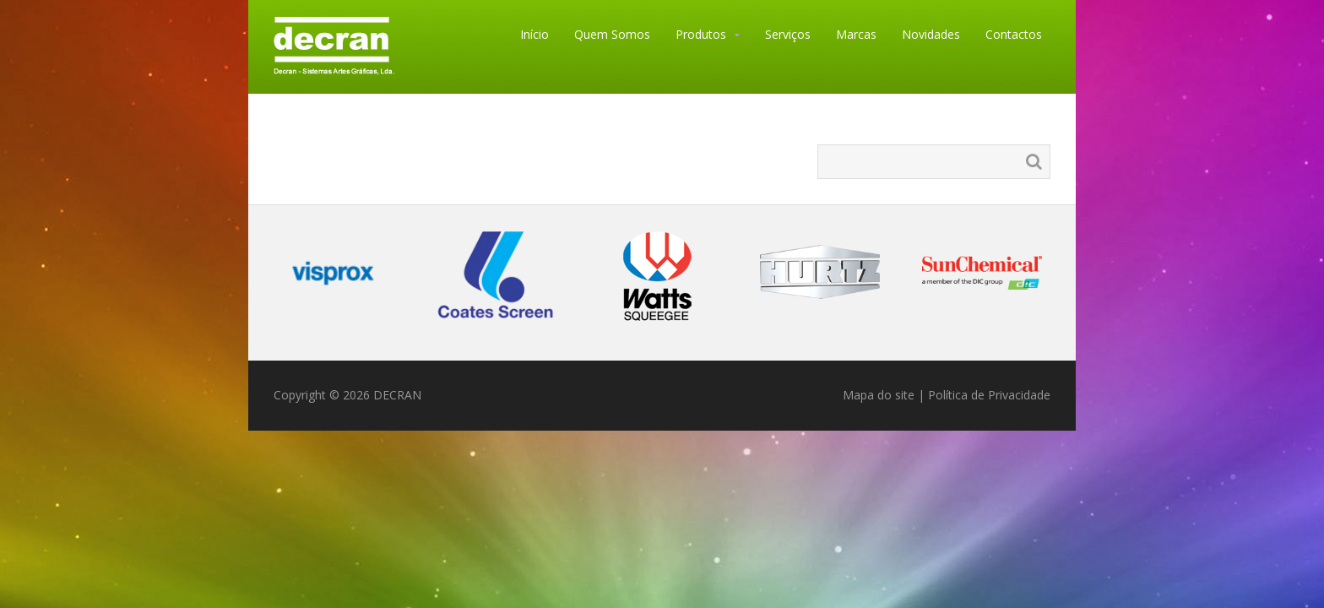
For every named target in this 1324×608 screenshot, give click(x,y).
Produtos (701, 34)
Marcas (856, 34)
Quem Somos (612, 34)
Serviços (788, 34)
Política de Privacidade (989, 395)
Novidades (931, 34)
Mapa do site (878, 395)
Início (534, 34)
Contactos (1013, 34)
